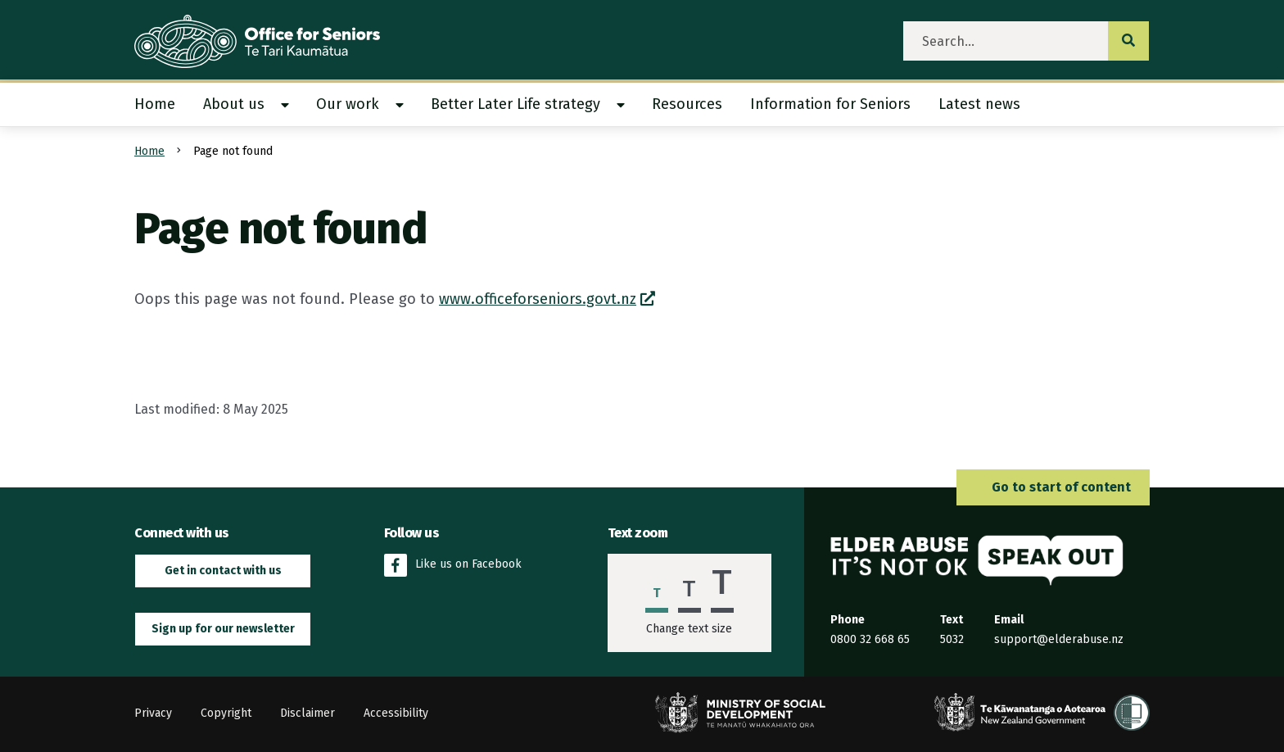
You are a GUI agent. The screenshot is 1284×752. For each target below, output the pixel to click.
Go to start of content (1053, 487)
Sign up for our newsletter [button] (223, 629)
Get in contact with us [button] (223, 571)
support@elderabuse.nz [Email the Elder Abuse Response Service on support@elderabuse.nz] (1059, 639)
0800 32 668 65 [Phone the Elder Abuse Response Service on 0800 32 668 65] (870, 639)
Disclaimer (307, 713)
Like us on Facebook (453, 565)
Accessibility (396, 713)
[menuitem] (161, 104)
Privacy (153, 713)
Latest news (979, 104)
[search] (1006, 41)
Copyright (226, 713)
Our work (347, 104)
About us (233, 104)
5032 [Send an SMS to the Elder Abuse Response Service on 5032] (952, 639)
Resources (687, 104)
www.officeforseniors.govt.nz (537, 299)
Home (154, 104)
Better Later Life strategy (515, 104)
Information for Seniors (830, 104)
